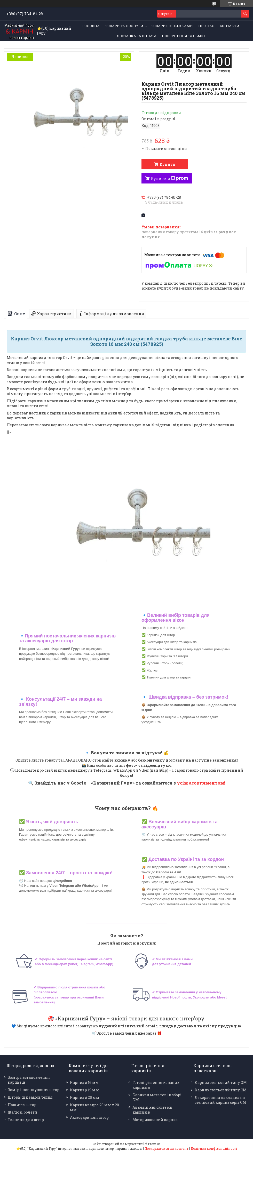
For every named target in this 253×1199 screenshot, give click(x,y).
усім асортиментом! (201, 783)
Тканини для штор (26, 1119)
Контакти (229, 25)
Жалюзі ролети (22, 1112)
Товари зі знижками (172, 25)
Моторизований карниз (155, 1119)
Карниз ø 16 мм (84, 1082)
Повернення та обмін (183, 36)
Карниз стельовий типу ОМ (221, 1082)
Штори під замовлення (30, 1097)
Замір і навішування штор (33, 1089)
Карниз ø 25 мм (84, 1097)
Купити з (169, 178)
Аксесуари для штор (89, 1117)
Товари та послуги (124, 25)
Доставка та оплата (136, 36)
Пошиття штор (22, 1104)
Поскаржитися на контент (166, 1148)
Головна (91, 25)
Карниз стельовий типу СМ (221, 1090)
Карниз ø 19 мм (84, 1090)
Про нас (206, 25)
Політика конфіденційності (214, 1148)
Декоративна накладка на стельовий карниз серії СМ (220, 1100)
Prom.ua (154, 1144)
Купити (168, 164)
